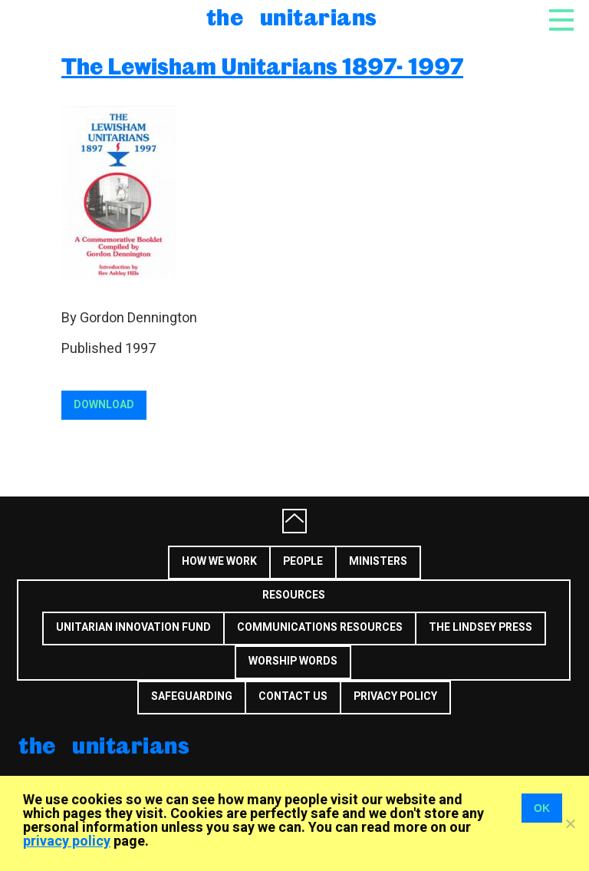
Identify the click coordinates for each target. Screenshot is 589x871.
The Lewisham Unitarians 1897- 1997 (262, 65)
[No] (569, 823)
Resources (293, 595)
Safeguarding (191, 696)
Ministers (378, 561)
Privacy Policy (395, 696)
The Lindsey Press (480, 627)
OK (542, 808)
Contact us (292, 696)
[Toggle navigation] (561, 24)
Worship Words (292, 661)
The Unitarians (291, 16)
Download (104, 405)
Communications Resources (320, 627)
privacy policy (66, 841)
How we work (219, 561)
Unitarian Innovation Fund (133, 627)
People (303, 561)
